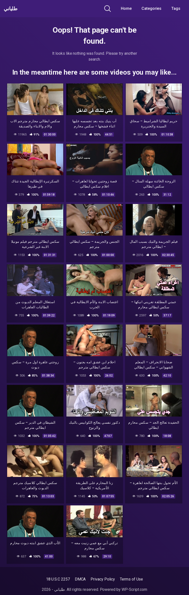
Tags (175, 8)
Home (126, 8)
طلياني (13, 8)
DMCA (80, 579)
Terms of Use (131, 579)
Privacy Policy (103, 579)
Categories (151, 8)
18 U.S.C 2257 (58, 579)
